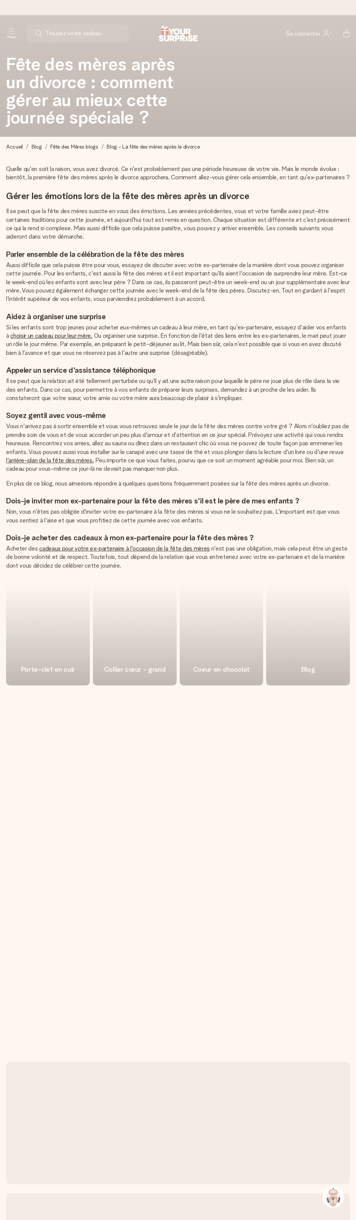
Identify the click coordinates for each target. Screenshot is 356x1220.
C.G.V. (224, 1199)
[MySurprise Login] (309, 33)
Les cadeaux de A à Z (263, 1199)
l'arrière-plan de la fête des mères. (50, 460)
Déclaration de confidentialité (177, 1199)
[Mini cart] (342, 33)
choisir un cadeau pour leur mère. (51, 335)
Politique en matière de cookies (102, 1199)
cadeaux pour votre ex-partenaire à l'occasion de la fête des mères (124, 548)
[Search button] (39, 33)
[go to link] (48, 635)
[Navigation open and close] (12, 33)
